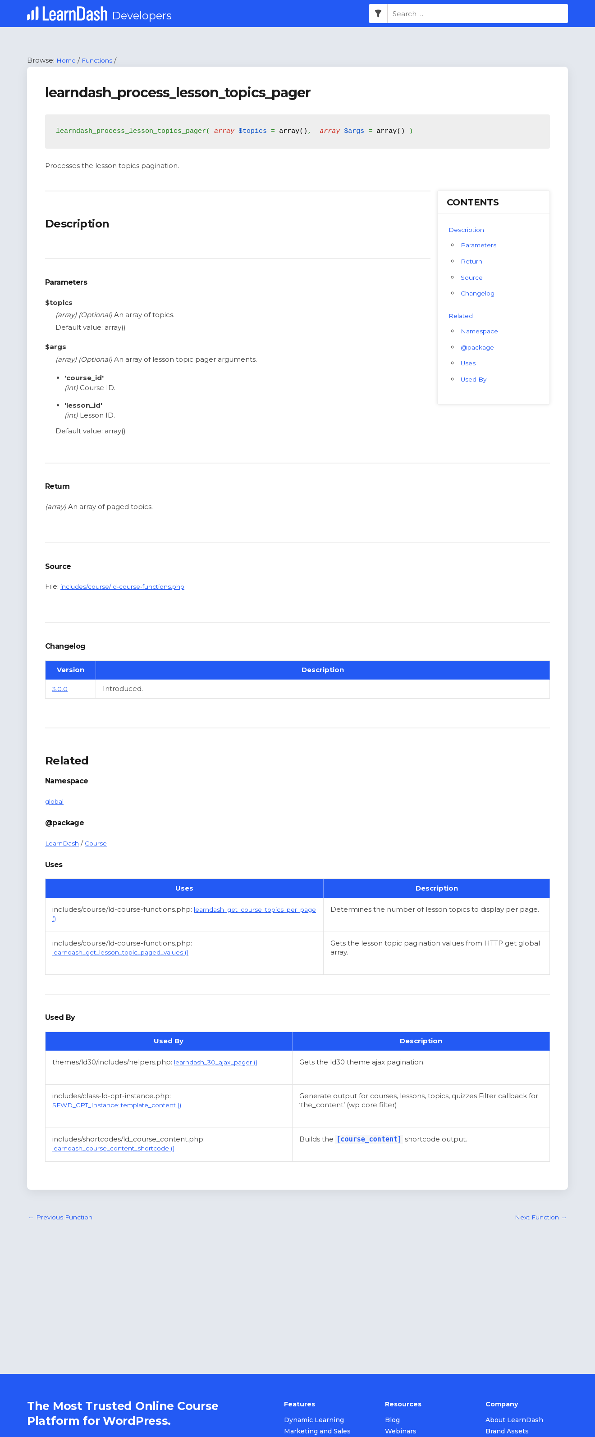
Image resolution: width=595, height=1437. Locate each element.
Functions (101, 60)
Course (100, 843)
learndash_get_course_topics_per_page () (124, 918)
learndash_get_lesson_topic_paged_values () (129, 962)
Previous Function (63, 1227)
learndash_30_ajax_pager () (221, 1072)
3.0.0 (60, 689)
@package (479, 347)
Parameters (481, 245)
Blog (392, 1421)
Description (468, 230)
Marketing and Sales (317, 1432)
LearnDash (63, 843)
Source (473, 277)
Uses (469, 363)
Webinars (400, 1432)
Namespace (482, 331)
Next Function (538, 1227)
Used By (475, 380)
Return (473, 261)
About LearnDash (514, 1421)
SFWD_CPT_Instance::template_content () (124, 1114)
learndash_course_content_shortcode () (121, 1158)
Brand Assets (507, 1432)
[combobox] (478, 14)
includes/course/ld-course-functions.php (129, 587)
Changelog (480, 294)
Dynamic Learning (314, 1421)
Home (67, 60)
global (56, 801)
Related (462, 316)
